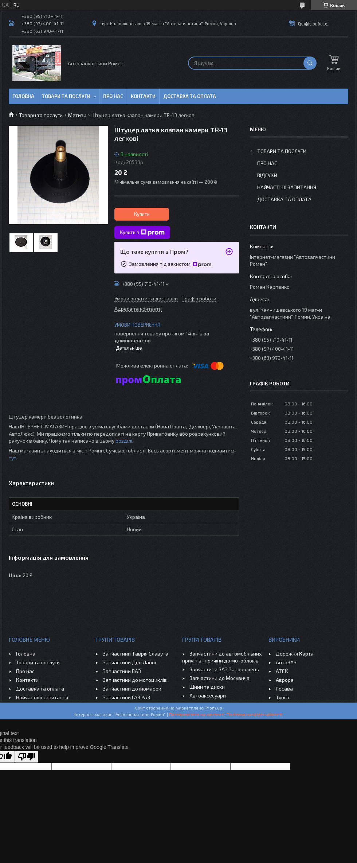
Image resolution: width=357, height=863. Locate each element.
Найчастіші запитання (286, 187)
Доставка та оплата (189, 96)
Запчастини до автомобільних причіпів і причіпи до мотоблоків (222, 657)
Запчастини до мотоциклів (135, 680)
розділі (123, 441)
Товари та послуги (66, 96)
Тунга (282, 697)
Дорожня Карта (295, 653)
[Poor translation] (26, 757)
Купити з (142, 232)
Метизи (77, 115)
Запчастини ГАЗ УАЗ (126, 697)
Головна (23, 96)
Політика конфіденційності (254, 714)
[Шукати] (310, 63)
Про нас (113, 96)
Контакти (143, 96)
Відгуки (267, 175)
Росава (284, 688)
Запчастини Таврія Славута (135, 653)
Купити (142, 214)
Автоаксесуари (207, 695)
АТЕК (282, 671)
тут (12, 458)
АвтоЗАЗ (286, 662)
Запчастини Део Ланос (130, 662)
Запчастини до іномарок (132, 688)
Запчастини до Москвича (219, 678)
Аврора (285, 680)
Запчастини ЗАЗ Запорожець (224, 669)
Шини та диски (207, 687)
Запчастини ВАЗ (122, 671)
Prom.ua (213, 707)
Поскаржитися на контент (196, 714)
